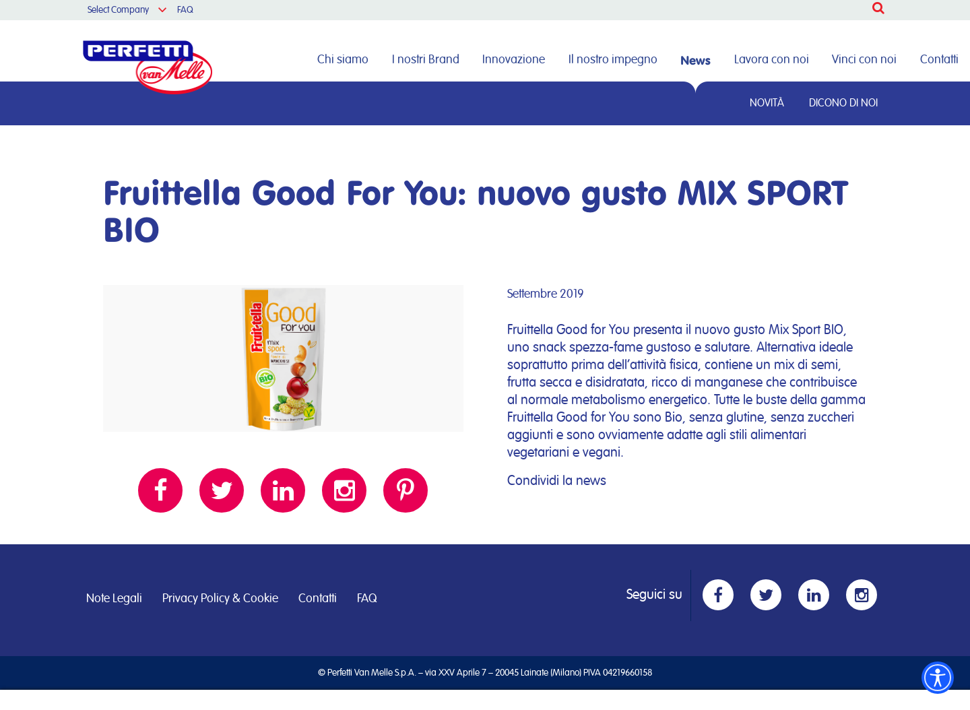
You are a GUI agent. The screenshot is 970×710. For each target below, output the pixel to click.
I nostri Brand (425, 60)
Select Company (118, 10)
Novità (767, 103)
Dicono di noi (843, 103)
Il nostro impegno (613, 60)
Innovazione (513, 60)
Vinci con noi (864, 60)
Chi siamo (342, 60)
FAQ (185, 10)
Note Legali (114, 599)
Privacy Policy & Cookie (220, 599)
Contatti (939, 60)
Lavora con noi (771, 60)
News (695, 60)
